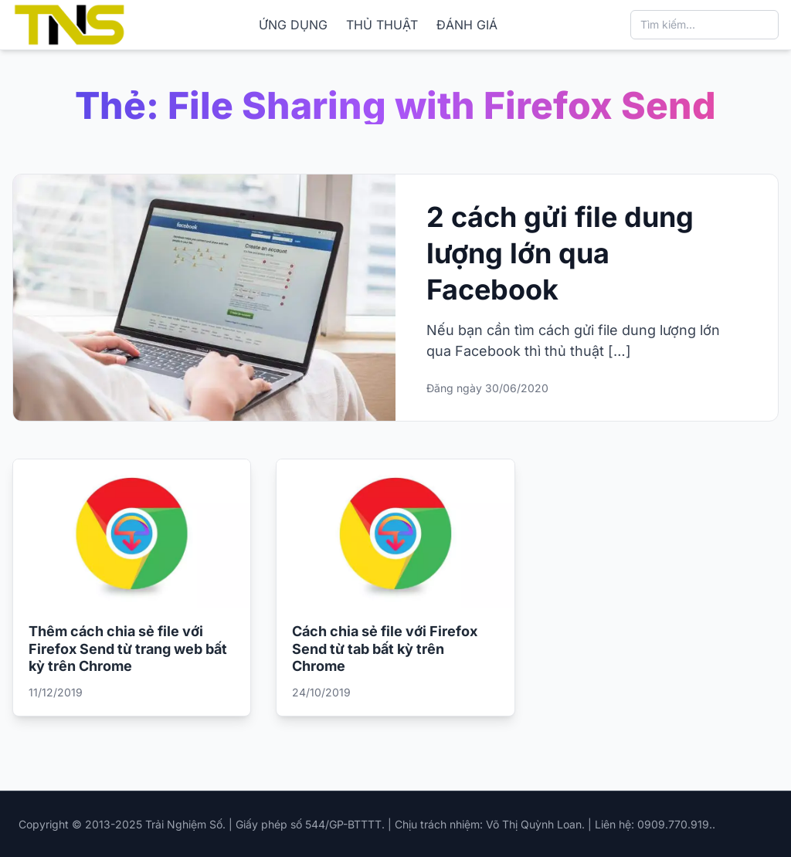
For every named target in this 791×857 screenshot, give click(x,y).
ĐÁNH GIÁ (466, 24)
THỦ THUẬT (382, 24)
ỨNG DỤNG (293, 24)
